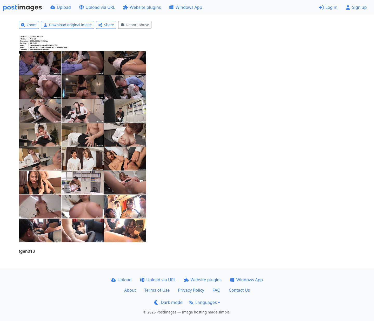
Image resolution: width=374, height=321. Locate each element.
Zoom (29, 24)
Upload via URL (97, 7)
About (130, 290)
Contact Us (239, 290)
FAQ (216, 290)
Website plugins (142, 7)
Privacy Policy (191, 290)
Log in (328, 7)
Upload (60, 7)
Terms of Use (157, 290)
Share (106, 24)
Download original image (67, 24)
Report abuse (135, 24)
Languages (203, 302)
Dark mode (168, 302)
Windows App (185, 7)
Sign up (356, 7)
